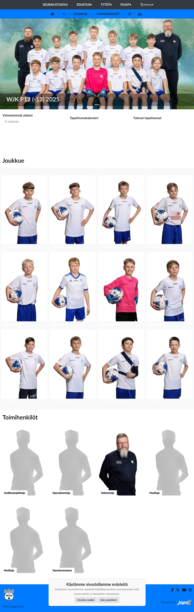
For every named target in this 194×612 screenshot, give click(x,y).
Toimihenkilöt (108, 14)
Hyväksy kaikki (85, 599)
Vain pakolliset (108, 599)
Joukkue (80, 14)
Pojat (126, 4)
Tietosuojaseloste (13, 606)
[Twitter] (176, 590)
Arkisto (146, 5)
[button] (14, 64)
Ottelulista (11, 134)
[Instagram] (130, 14)
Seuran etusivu (55, 4)
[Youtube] (183, 590)
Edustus (84, 4)
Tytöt (106, 4)
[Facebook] (171, 590)
